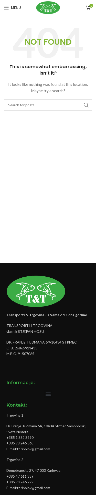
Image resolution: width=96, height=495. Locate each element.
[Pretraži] (48, 105)
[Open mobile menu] (12, 8)
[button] (48, 394)
